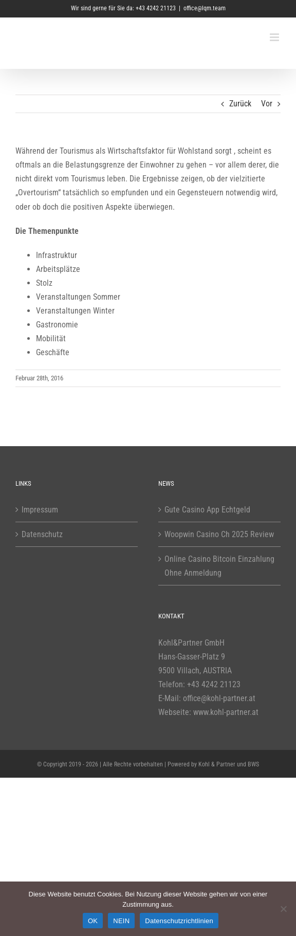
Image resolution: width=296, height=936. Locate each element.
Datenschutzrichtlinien (179, 921)
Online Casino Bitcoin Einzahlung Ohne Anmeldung (219, 566)
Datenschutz (42, 534)
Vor (266, 103)
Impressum (40, 510)
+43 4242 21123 (213, 684)
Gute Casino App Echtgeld (207, 510)
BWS (253, 764)
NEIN (121, 921)
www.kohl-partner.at (225, 712)
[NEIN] (283, 909)
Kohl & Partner (216, 764)
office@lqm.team (204, 8)
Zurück (240, 103)
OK (93, 921)
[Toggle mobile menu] (275, 37)
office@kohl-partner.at (219, 698)
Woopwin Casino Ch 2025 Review (219, 534)
